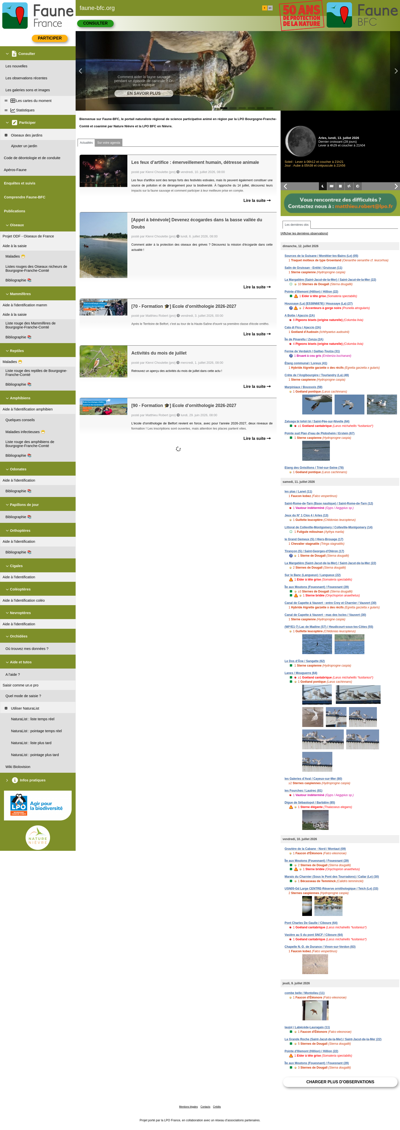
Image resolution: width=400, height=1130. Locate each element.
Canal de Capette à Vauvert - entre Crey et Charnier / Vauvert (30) (330, 603)
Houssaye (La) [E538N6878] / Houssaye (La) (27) (318, 303)
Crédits (217, 1106)
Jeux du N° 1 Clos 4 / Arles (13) (306, 515)
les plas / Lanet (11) (298, 491)
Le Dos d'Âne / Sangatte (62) (305, 661)
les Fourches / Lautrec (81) (303, 790)
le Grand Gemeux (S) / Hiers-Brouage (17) (314, 539)
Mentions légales (188, 1106)
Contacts (205, 1106)
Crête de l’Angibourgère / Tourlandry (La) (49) (317, 375)
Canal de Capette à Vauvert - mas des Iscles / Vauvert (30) (325, 615)
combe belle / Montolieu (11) (305, 993)
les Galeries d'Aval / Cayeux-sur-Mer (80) (313, 778)
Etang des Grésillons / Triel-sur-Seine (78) (314, 467)
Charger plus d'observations (340, 1082)
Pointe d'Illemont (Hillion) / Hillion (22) (311, 291)
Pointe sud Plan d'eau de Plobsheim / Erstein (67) (319, 433)
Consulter (95, 23)
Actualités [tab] (86, 142)
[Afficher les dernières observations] (304, 233)
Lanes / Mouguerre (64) (301, 673)
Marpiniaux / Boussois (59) (303, 387)
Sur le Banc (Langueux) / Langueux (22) (313, 575)
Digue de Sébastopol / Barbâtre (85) (310, 802)
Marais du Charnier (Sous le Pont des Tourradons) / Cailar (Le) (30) (332, 876)
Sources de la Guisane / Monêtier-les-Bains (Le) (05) (321, 256)
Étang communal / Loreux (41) (306, 363)
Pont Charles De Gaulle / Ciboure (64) (311, 923)
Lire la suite (257, 200)
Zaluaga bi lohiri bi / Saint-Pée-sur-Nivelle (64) (317, 421)
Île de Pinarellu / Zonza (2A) (304, 339)
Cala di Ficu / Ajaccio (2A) (303, 327)
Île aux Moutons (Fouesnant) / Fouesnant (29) (317, 587)
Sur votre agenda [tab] (108, 142)
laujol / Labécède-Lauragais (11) (307, 1027)
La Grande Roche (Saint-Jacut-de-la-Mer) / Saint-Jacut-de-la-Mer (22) (333, 1039)
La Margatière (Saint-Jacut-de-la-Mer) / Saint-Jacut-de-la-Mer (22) (330, 279)
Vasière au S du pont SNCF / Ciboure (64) (314, 935)
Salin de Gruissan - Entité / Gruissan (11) (313, 268)
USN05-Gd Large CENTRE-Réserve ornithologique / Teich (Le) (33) (331, 888)
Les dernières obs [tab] (296, 224)
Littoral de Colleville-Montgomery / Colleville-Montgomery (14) (328, 527)
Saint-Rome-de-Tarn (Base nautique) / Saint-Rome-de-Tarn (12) (329, 503)
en (270, 8)
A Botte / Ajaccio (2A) (300, 315)
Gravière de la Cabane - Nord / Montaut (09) (315, 849)
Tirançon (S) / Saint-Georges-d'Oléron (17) (314, 551)
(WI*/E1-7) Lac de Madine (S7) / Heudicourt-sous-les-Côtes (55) (329, 627)
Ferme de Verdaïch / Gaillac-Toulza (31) (312, 351)
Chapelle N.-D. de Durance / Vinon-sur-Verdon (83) (320, 947)
